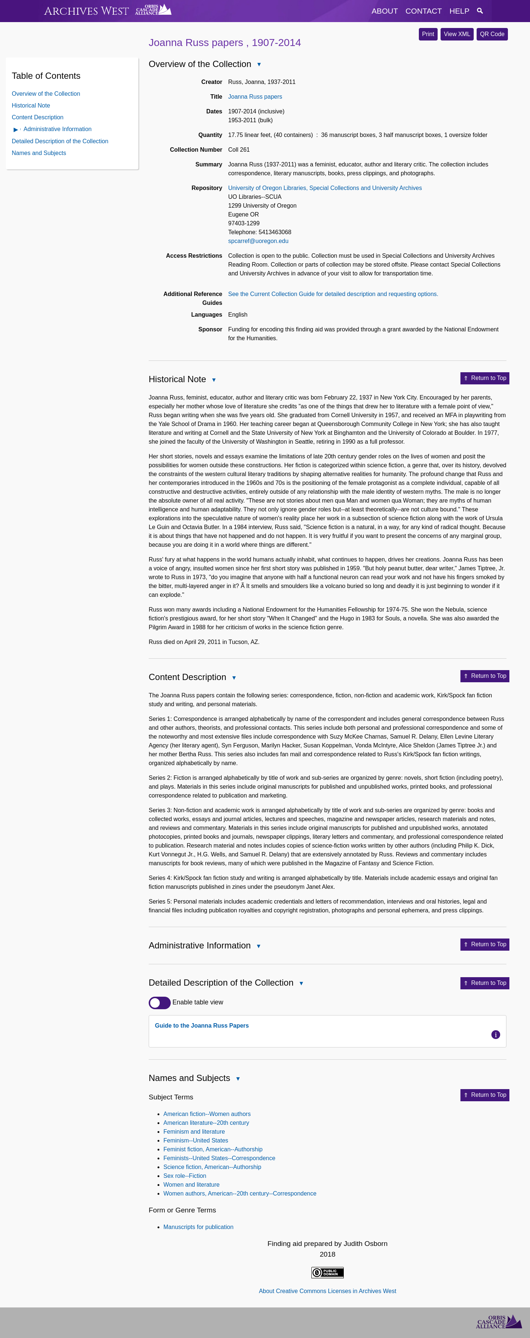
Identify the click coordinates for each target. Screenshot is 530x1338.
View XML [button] (457, 34)
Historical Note (31, 105)
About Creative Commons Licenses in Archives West (327, 1291)
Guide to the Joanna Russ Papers (202, 1025)
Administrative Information (58, 129)
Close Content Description (233, 678)
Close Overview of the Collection (258, 65)
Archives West (86, 11)
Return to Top (484, 378)
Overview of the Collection (46, 94)
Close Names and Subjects (237, 1079)
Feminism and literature (194, 1132)
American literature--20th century (206, 1123)
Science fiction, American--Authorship (212, 1167)
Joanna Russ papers (255, 97)
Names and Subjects (39, 153)
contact (424, 11)
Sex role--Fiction (184, 1176)
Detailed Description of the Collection (60, 141)
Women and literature (191, 1185)
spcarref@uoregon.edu (258, 241)
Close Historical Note (213, 380)
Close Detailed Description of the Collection (301, 984)
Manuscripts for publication (198, 1227)
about (385, 11)
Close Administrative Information (258, 947)
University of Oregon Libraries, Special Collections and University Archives (325, 188)
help (459, 11)
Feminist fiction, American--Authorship (212, 1149)
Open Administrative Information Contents (16, 130)
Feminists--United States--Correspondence (219, 1158)
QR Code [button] (492, 34)
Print (428, 34)
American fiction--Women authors (207, 1114)
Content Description (38, 117)
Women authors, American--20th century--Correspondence (240, 1193)
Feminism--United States (195, 1140)
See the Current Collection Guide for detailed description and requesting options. (333, 294)
